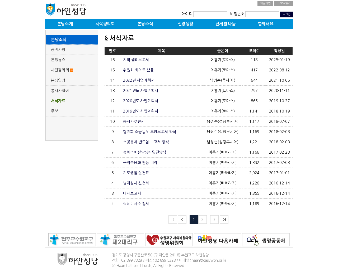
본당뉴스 (58, 60)
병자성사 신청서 (136, 183)
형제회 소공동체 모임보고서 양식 (149, 132)
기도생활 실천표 (136, 173)
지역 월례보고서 (136, 60)
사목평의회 (105, 24)
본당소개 (65, 24)
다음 (214, 219)
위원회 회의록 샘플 (138, 70)
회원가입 (265, 3)
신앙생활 (185, 24)
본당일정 (58, 80)
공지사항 (58, 49)
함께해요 (265, 24)
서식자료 (58, 101)
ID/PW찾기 (283, 3)
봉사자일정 (60, 90)
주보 (54, 111)
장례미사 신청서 (136, 204)
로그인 (286, 14)
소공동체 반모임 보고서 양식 (146, 142)
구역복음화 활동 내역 (140, 162)
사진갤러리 (60, 70)
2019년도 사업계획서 (140, 111)
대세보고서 (132, 193)
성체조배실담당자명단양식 (144, 152)
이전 (182, 219)
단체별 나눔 (225, 24)
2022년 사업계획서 (139, 80)
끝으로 (224, 219)
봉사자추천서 (134, 121)
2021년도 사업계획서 (140, 90)
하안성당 (66, 9)
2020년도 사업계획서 (140, 101)
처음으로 (172, 219)
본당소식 (145, 24)
